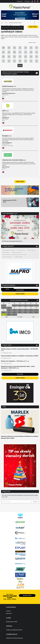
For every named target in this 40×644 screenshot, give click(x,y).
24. (14, 312)
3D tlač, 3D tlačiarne (7, 256)
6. (30, 305)
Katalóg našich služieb (11, 621)
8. (3, 307)
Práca (23, 28)
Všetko (7, 289)
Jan (33, 317)
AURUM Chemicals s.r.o (9, 86)
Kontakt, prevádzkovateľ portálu (14, 629)
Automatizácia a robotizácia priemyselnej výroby (14, 254)
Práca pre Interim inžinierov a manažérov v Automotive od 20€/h (19, 356)
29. (3, 314)
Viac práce (20, 374)
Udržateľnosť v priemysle (8, 250)
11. (20, 307)
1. (3, 305)
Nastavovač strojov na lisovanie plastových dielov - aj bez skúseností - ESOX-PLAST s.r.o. (18, 367)
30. (9, 314)
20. (31, 310)
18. (20, 310)
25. (20, 312)
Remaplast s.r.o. (7, 136)
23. (9, 312)
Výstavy (17, 28)
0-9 (3, 47)
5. (25, 305)
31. (14, 314)
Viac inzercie (20, 290)
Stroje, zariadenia (31, 250)
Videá (21, 28)
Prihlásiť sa (27, 1)
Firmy (6, 22)
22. (3, 312)
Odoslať (34, 501)
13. (31, 307)
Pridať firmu (33, 26)
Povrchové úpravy (21, 250)
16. (9, 310)
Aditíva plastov (6, 252)
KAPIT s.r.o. (5, 111)
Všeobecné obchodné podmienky (14, 638)
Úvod (2, 22)
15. (3, 310)
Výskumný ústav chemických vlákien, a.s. (14, 160)
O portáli (8, 611)
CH (14, 52)
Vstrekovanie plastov (16, 252)
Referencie (9, 613)
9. (9, 307)
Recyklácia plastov (18, 256)
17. (14, 310)
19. (25, 310)
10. (14, 307)
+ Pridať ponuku (20, 378)
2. (9, 305)
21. (36, 310)
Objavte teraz (27, 595)
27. (31, 312)
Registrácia (20, 1)
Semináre (19, 28)
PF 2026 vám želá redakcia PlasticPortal (12, 241)
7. (36, 305)
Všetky (20, 65)
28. (36, 312)
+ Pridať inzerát (20, 293)
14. (36, 307)
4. (19, 305)
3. (14, 305)
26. (25, 312)
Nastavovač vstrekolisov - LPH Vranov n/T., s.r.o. (15, 361)
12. (25, 307)
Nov (6, 317)
